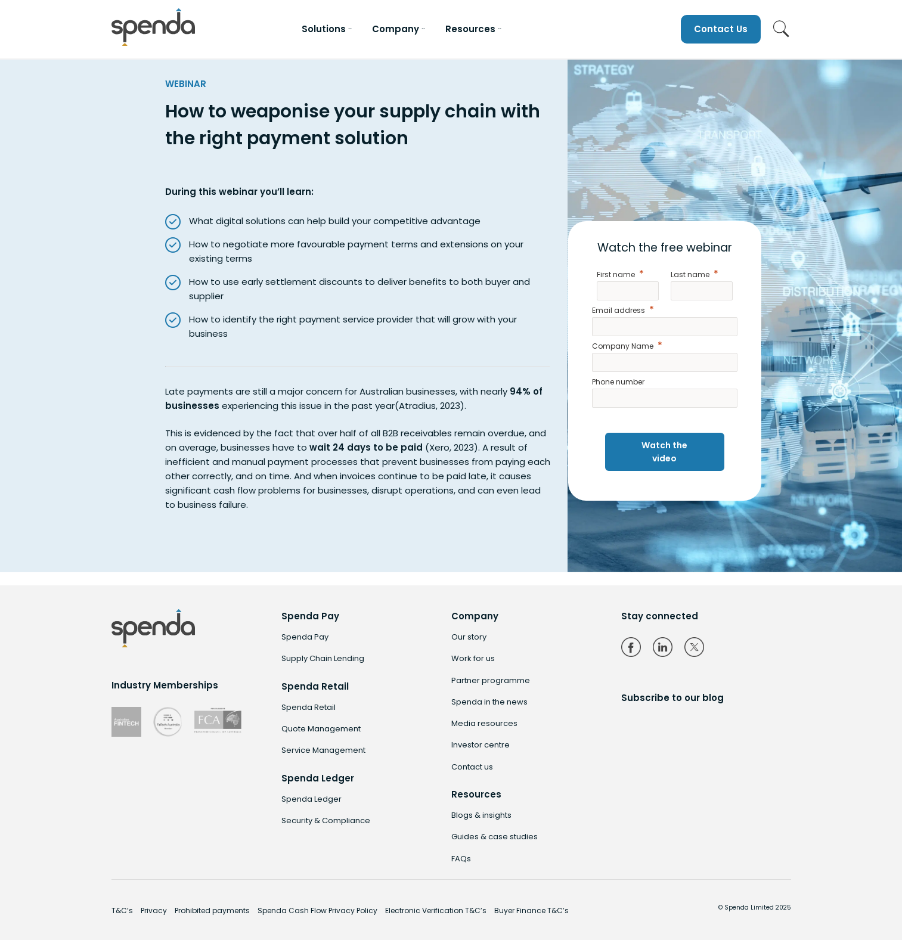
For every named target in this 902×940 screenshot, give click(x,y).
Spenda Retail (308, 707)
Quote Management (321, 728)
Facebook (631, 647)
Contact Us (721, 29)
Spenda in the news (489, 702)
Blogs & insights (481, 815)
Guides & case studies (494, 836)
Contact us (472, 767)
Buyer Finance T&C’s (531, 910)
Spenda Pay (304, 637)
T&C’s (122, 910)
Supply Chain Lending (322, 658)
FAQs (461, 858)
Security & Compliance (325, 820)
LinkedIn (662, 647)
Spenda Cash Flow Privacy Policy (317, 910)
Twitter (694, 647)
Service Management (323, 750)
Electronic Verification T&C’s (435, 910)
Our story (468, 637)
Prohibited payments (212, 910)
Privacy (154, 910)
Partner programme (490, 680)
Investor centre (480, 744)
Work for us (473, 658)
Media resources (484, 723)
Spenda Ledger (311, 799)
